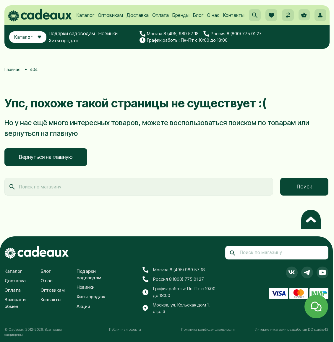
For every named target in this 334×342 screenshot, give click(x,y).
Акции (83, 306)
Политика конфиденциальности (208, 329)
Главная (12, 69)
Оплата (160, 21)
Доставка (137, 21)
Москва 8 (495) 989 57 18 (173, 41)
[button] (253, 21)
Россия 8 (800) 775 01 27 (236, 41)
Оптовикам (110, 21)
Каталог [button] (31, 44)
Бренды (180, 21)
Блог (198, 21)
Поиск (304, 186)
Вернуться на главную (46, 157)
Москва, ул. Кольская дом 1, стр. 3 (176, 308)
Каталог (85, 21)
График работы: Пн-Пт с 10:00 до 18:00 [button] (188, 47)
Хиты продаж (70, 48)
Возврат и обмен (15, 302)
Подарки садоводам (78, 40)
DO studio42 (318, 329)
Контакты (233, 21)
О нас (213, 21)
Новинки (114, 40)
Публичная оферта (125, 329)
